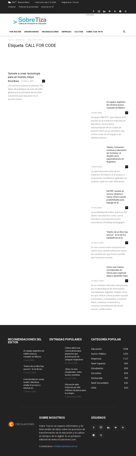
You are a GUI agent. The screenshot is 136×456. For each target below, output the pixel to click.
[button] (124, 31)
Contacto (12, 6)
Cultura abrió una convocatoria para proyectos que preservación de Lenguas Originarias (74, 354)
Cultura (78, 31)
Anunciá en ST (47, 6)
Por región (15, 31)
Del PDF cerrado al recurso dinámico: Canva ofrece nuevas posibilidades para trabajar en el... (116, 197)
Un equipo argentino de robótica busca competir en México (116, 105)
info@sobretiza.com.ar (65, 446)
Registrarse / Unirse (70, 2)
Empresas (66, 31)
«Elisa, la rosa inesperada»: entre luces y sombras (73, 372)
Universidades (31, 31)
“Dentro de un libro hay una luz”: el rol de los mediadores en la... (117, 235)
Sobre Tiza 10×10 (94, 31)
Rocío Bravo (13, 81)
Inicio (10, 39)
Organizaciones (50, 31)
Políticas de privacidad (28, 6)
